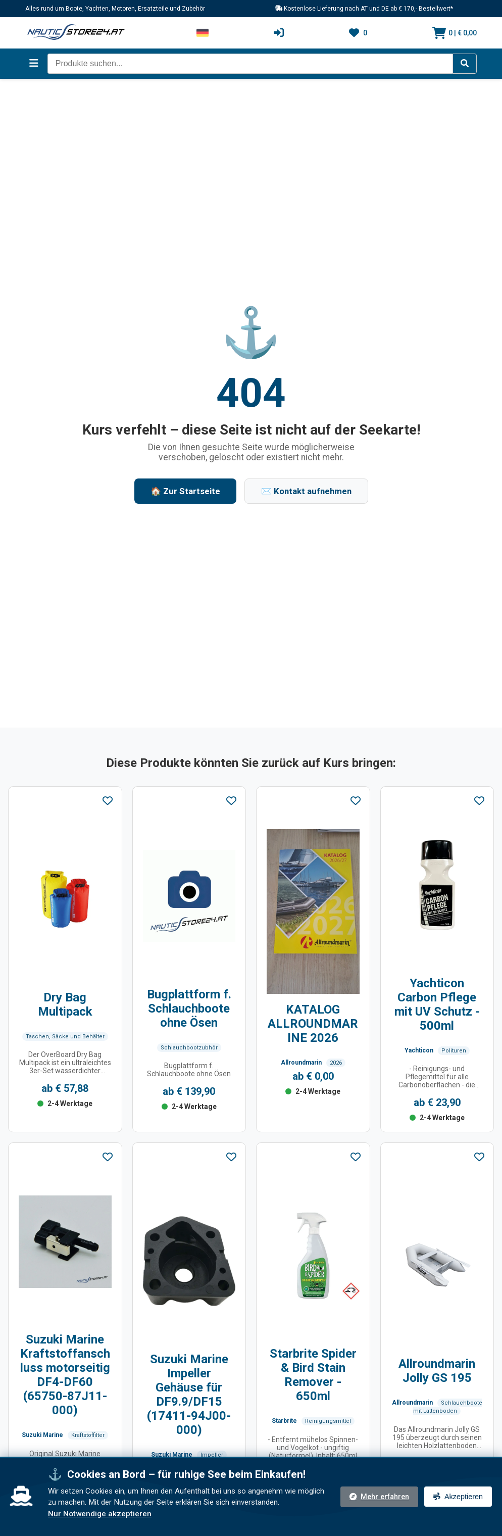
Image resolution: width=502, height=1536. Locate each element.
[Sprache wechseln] (202, 33)
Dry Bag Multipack (65, 1004)
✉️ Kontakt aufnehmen (306, 491)
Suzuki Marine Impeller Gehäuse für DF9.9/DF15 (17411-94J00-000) (189, 1394)
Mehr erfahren (379, 1497)
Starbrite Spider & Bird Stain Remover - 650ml (313, 1375)
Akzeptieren (458, 1497)
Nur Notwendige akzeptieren (100, 1513)
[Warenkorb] (454, 33)
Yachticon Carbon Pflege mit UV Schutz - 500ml (437, 1004)
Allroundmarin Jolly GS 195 (436, 1371)
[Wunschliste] (358, 33)
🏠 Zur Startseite (185, 491)
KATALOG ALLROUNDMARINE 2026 (313, 1023)
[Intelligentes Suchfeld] (250, 64)
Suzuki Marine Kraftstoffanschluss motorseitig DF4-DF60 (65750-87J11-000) (65, 1374)
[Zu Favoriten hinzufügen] (107, 801)
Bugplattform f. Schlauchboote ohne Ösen (189, 1008)
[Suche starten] (465, 64)
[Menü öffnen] (33, 63)
